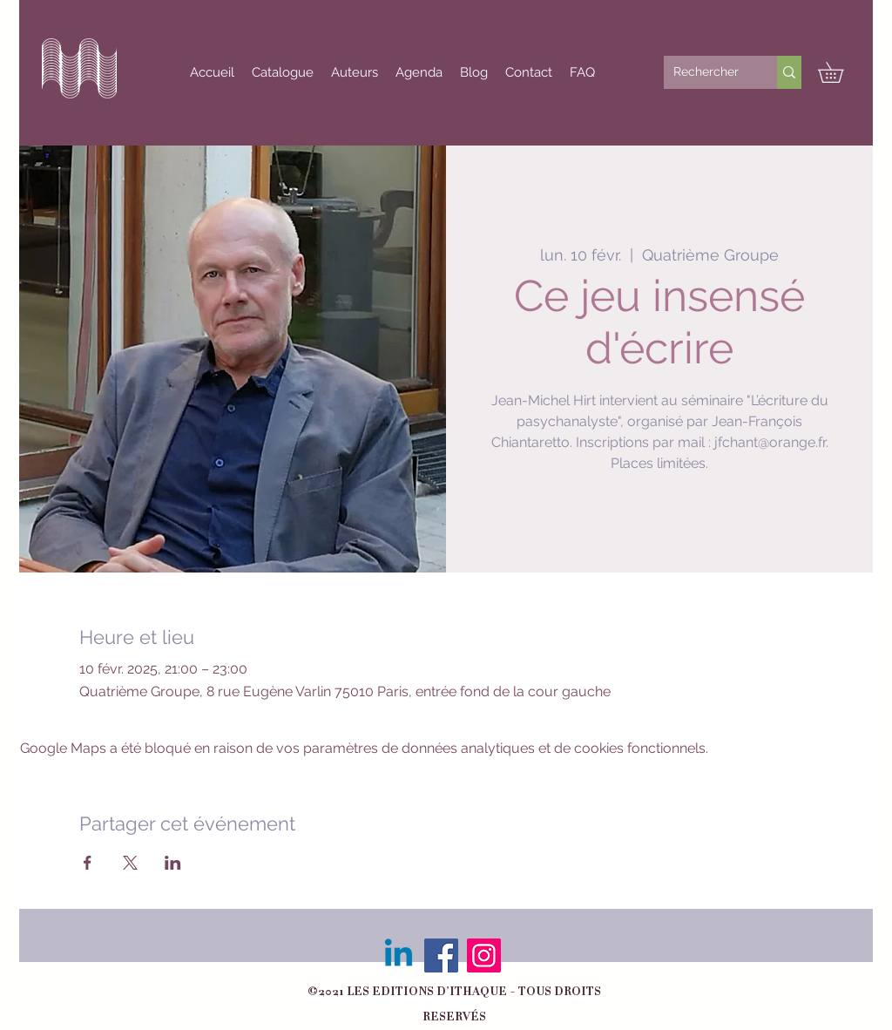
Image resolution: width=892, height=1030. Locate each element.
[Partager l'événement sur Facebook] (87, 863)
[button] (840, 72)
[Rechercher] (706, 72)
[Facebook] (441, 955)
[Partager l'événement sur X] (130, 863)
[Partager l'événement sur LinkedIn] (173, 863)
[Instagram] (484, 955)
